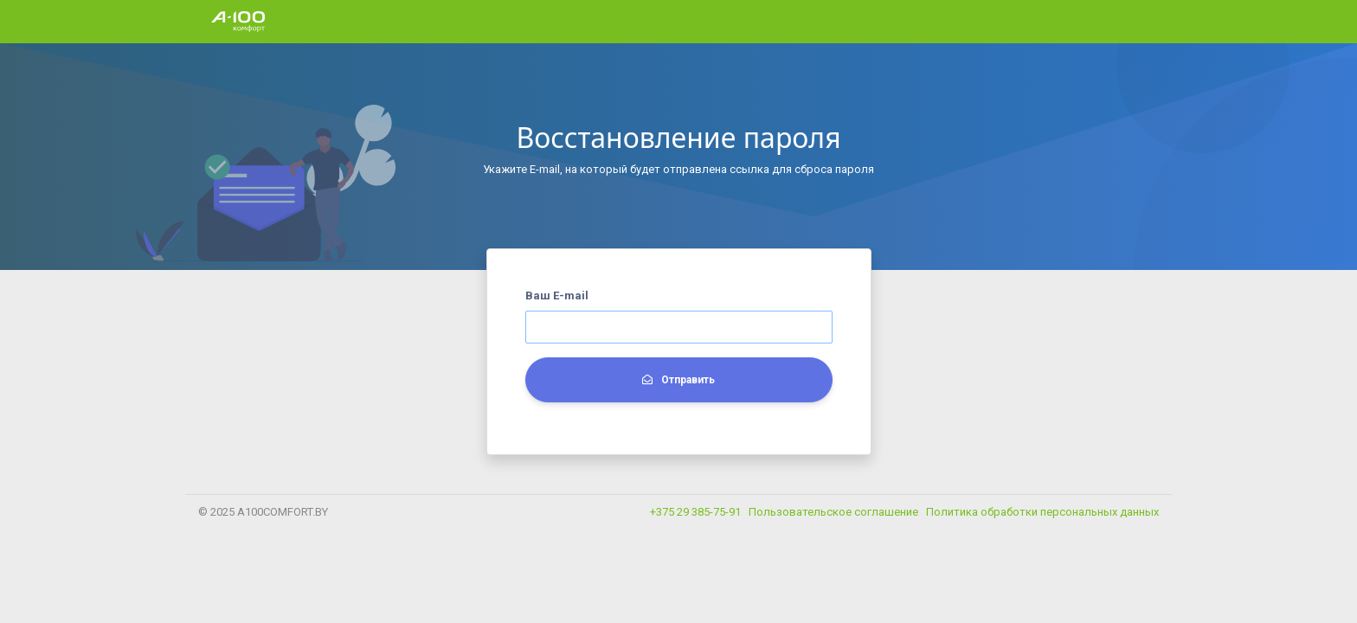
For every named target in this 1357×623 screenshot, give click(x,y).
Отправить (678, 380)
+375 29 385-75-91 (695, 511)
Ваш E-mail (556, 295)
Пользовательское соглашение (835, 511)
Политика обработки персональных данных (1042, 511)
